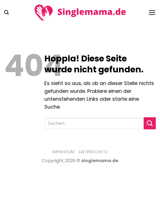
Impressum (63, 152)
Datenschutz (93, 152)
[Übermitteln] (150, 123)
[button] (6, 12)
